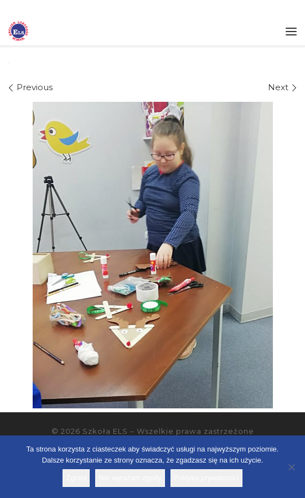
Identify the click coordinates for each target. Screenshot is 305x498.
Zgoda (76, 478)
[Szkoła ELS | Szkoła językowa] (18, 30)
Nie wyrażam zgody (130, 478)
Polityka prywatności (206, 478)
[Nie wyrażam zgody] (291, 467)
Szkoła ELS (105, 431)
